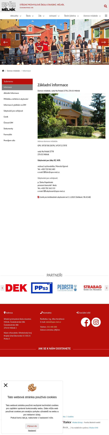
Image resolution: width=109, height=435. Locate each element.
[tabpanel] (54, 42)
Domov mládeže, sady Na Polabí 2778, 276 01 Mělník (59, 91)
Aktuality (15, 15)
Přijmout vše (32, 426)
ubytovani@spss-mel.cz (55, 191)
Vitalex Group (77, 422)
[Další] (106, 288)
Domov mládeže (92, 15)
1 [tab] (49, 61)
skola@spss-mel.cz (53, 322)
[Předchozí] (2, 288)
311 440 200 (52, 327)
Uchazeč (54, 15)
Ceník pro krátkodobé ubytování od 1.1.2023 (57, 197)
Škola (29, 15)
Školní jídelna (71, 15)
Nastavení (32, 431)
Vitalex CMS (93, 428)
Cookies (70, 417)
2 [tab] (54, 61)
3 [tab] (59, 61)
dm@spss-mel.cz (53, 172)
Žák (41, 15)
